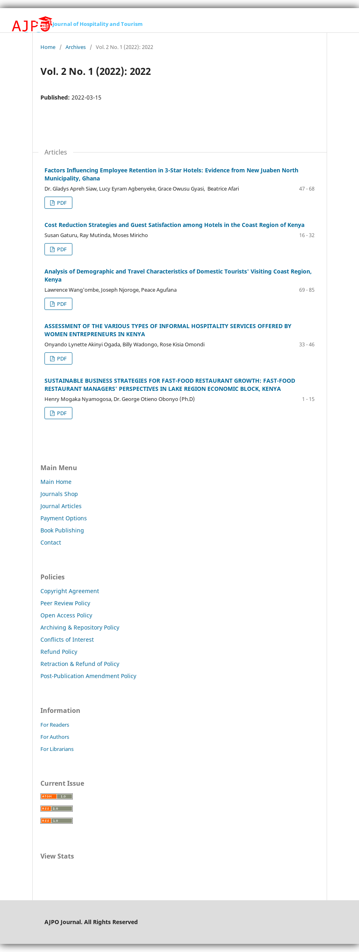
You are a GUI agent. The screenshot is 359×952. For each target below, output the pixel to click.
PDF (61, 202)
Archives (75, 47)
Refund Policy (58, 651)
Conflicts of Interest (67, 639)
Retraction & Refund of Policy (79, 664)
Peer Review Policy (65, 603)
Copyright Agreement (69, 591)
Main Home (56, 482)
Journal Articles (61, 506)
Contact (50, 542)
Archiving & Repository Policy (79, 627)
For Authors (54, 736)
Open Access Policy (66, 615)
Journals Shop (59, 494)
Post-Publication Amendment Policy (88, 676)
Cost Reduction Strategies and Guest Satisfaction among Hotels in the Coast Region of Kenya (174, 225)
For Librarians (57, 749)
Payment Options (63, 518)
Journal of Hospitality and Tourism (98, 24)
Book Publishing (62, 530)
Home (47, 47)
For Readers (54, 724)
